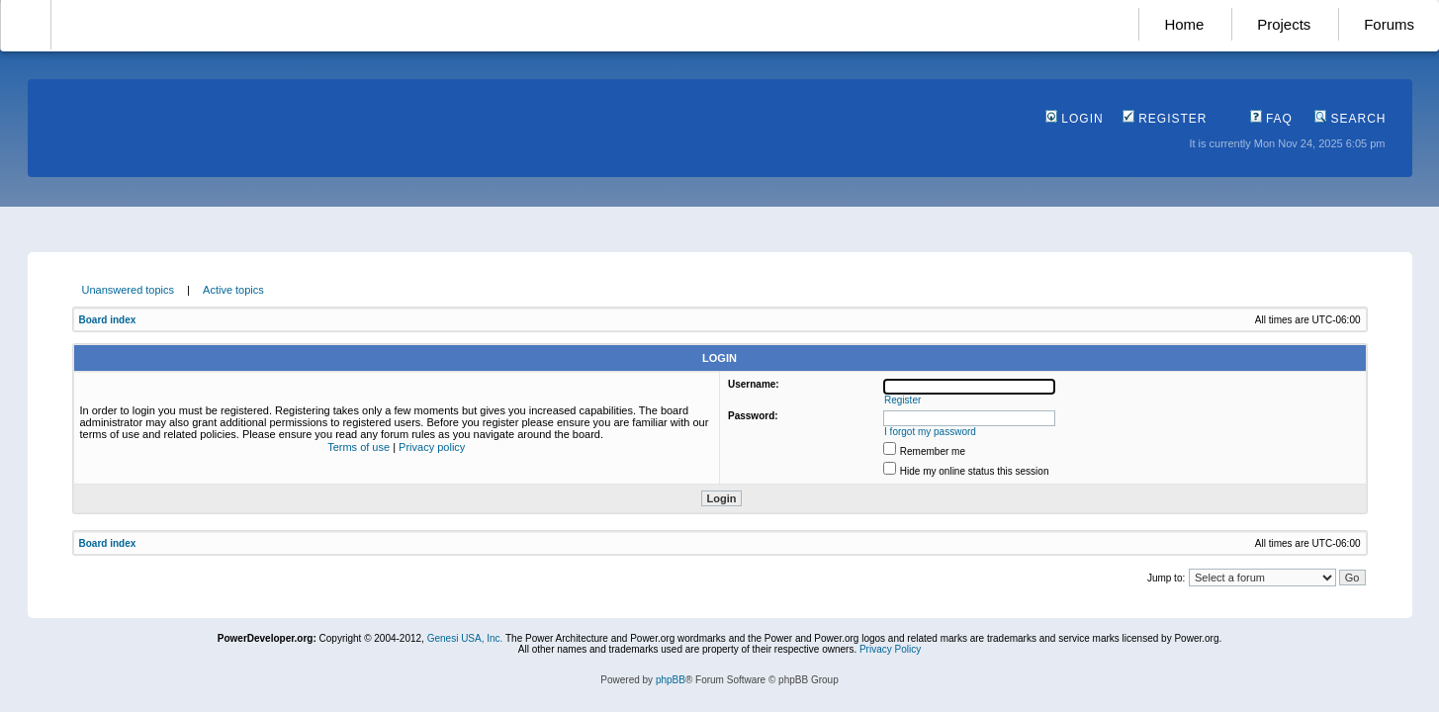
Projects (1283, 24)
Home (1184, 24)
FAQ (1271, 119)
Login (1074, 119)
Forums (1389, 24)
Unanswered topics (128, 290)
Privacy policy (432, 447)
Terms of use (358, 447)
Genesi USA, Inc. (465, 638)
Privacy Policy (890, 649)
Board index (107, 319)
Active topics (233, 290)
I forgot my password (930, 431)
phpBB (670, 679)
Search (1350, 119)
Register (1165, 119)
